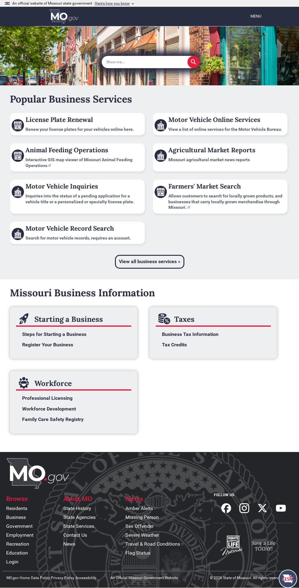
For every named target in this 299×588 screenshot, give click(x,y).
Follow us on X (262, 508)
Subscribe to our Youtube (281, 508)
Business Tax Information (190, 334)
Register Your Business (47, 345)
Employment (19, 535)
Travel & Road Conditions (154, 544)
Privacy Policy (62, 578)
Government (19, 526)
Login (12, 562)
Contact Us (75, 535)
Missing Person (142, 517)
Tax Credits (174, 345)
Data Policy (40, 578)
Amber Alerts (141, 508)
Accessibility (86, 578)
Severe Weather (142, 535)
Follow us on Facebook (226, 508)
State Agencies (79, 517)
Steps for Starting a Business (54, 334)
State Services (78, 526)
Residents (16, 508)
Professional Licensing (47, 398)
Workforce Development (49, 409)
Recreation (17, 544)
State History (77, 508)
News (69, 544)
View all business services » (149, 261)
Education (17, 553)
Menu (255, 16)
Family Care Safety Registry (53, 419)
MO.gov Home (18, 578)
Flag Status (137, 553)
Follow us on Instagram (244, 508)
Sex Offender (139, 526)
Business (16, 517)
